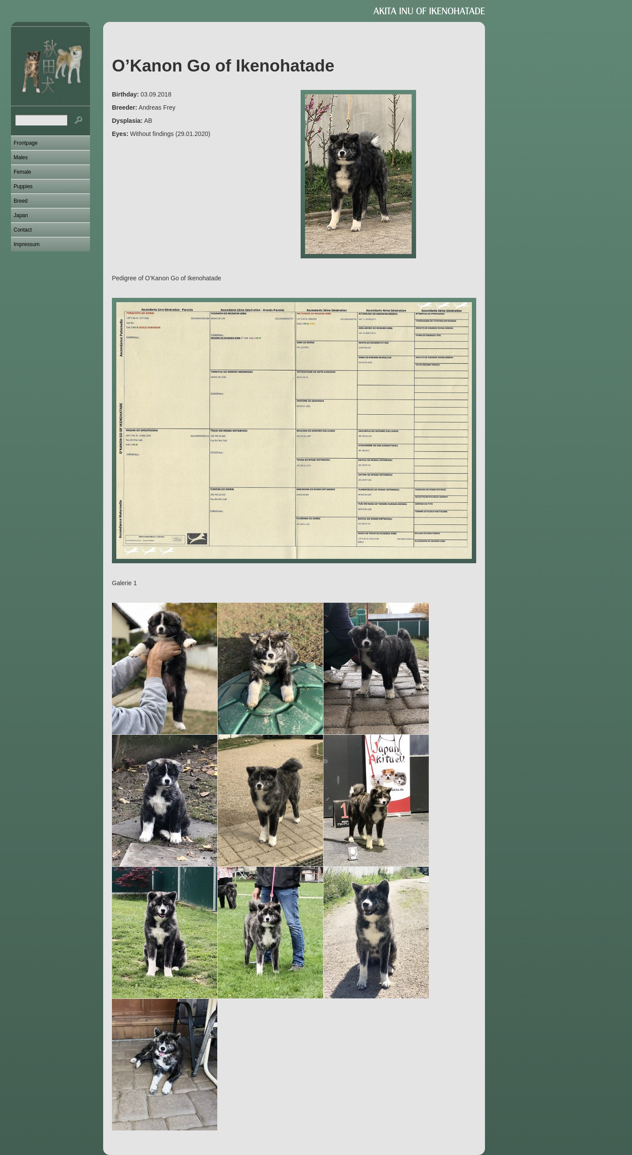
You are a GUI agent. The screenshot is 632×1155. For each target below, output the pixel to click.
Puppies (23, 186)
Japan (21, 215)
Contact (23, 230)
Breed (21, 201)
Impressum (27, 244)
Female (22, 172)
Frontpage (26, 143)
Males (21, 157)
